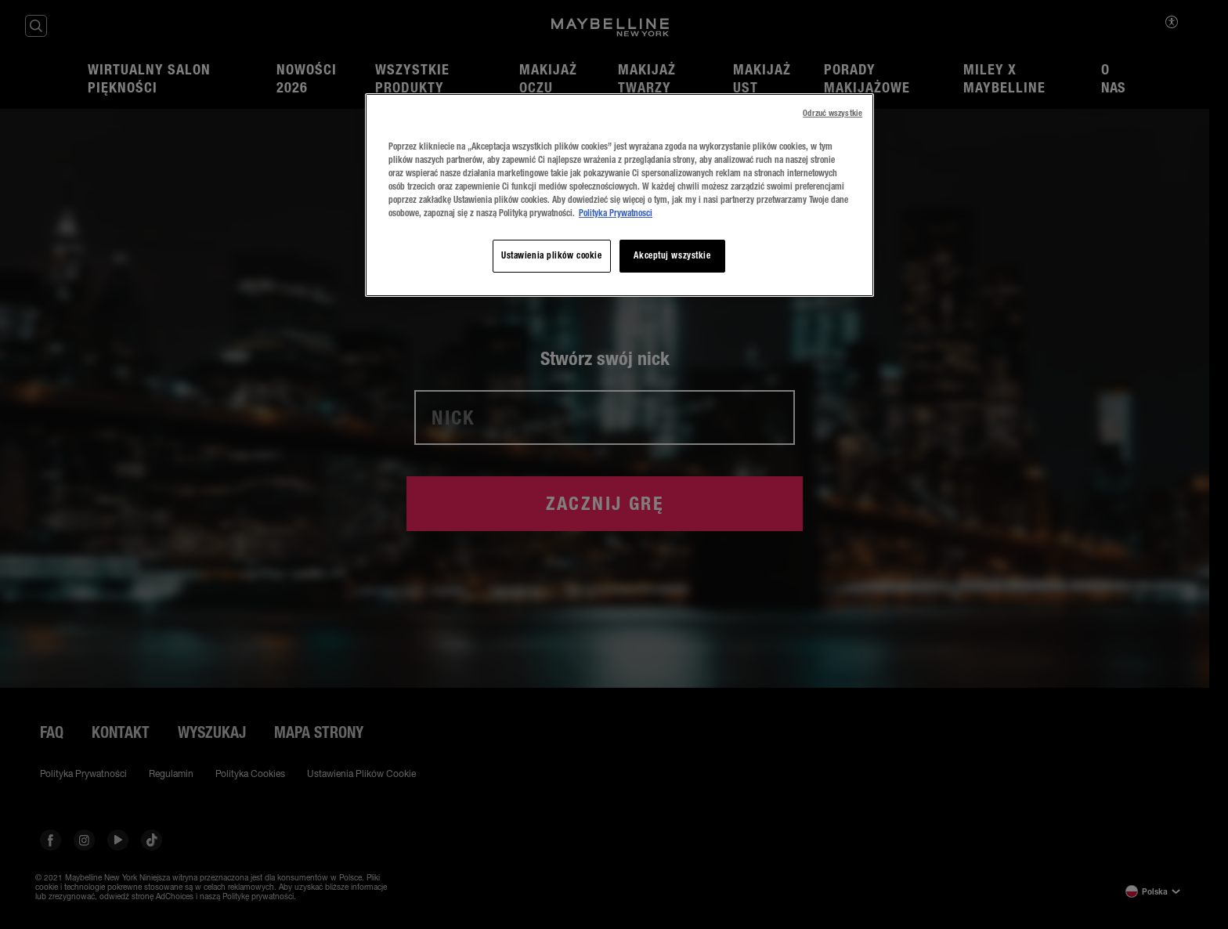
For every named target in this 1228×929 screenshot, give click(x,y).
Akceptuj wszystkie (672, 255)
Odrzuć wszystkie (832, 113)
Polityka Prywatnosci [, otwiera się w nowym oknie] (615, 213)
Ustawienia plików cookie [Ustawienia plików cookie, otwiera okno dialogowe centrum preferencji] (551, 255)
